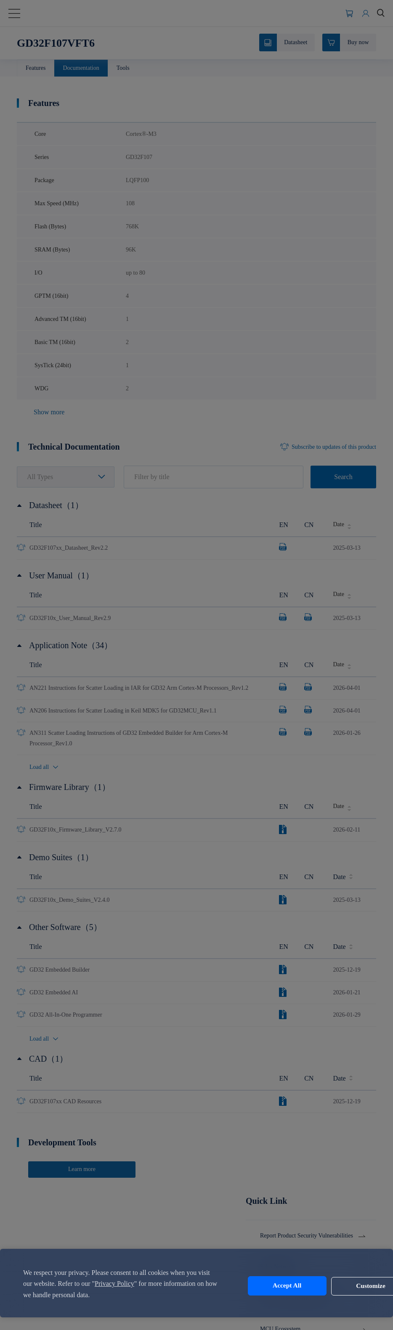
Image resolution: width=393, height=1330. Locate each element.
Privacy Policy (128, 1283)
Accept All (268, 1285)
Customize (338, 1285)
